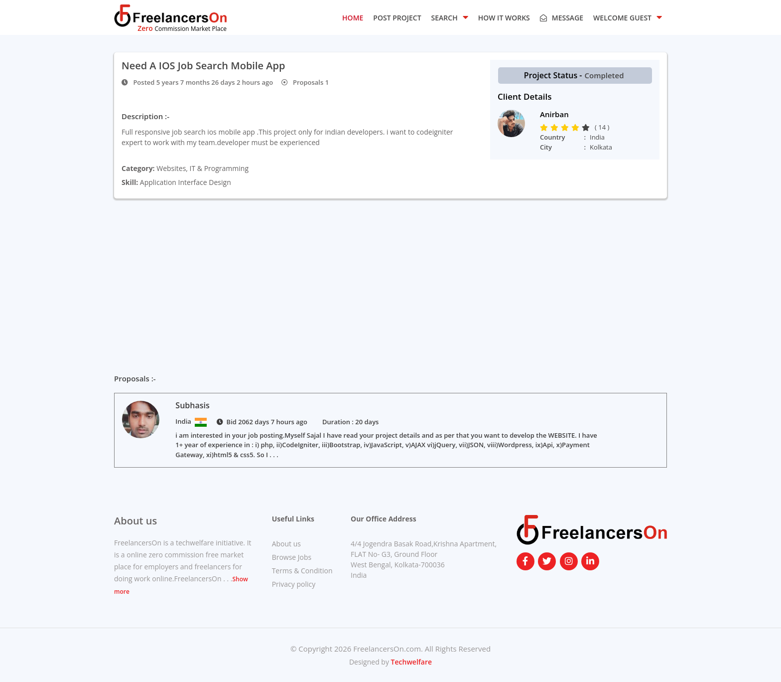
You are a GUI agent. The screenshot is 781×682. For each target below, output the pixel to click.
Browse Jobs (292, 557)
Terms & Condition (302, 570)
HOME (352, 17)
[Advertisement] (390, 280)
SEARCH (449, 17)
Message (561, 17)
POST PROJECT (397, 17)
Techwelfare (410, 662)
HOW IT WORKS (504, 17)
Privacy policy (294, 584)
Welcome (627, 17)
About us (286, 543)
